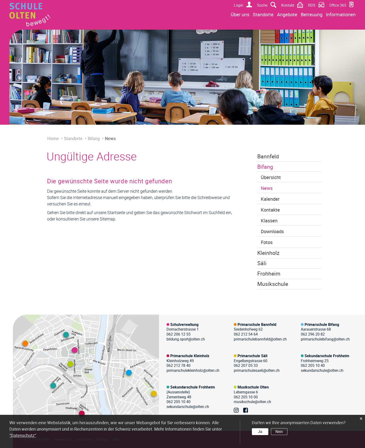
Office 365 (337, 5)
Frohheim (268, 273)
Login (238, 5)
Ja (260, 431)
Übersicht (271, 177)
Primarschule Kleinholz (189, 355)
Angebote (287, 14)
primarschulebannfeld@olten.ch (260, 339)
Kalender (270, 199)
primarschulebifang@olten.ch (325, 339)
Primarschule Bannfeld (257, 324)
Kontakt (287, 5)
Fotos (267, 242)
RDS (311, 5)
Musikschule (272, 284)
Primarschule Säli (252, 355)
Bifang (265, 166)
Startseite (116, 212)
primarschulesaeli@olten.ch (257, 370)
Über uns (240, 14)
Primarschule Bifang (322, 324)
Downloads (272, 231)
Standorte (263, 14)
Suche (262, 5)
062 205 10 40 (313, 365)
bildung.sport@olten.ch (186, 339)
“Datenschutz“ (22, 435)
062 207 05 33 (246, 365)
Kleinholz (268, 253)
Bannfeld (268, 156)
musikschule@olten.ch (252, 401)
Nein (279, 431)
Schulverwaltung (184, 324)
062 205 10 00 (246, 397)
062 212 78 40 (178, 365)
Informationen (341, 14)
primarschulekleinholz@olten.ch (193, 370)
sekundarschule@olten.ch (322, 370)
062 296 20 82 (313, 334)
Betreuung (311, 14)
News (267, 188)
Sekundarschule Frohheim (327, 355)
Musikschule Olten (253, 387)
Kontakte (270, 210)
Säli (261, 263)
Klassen (269, 221)
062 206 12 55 (178, 334)
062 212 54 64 (246, 334)
